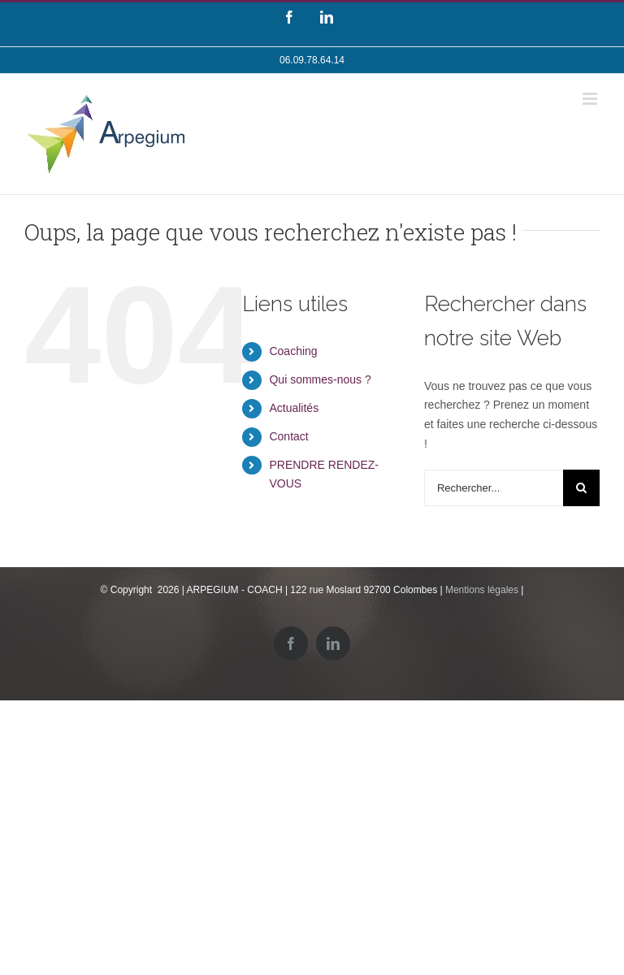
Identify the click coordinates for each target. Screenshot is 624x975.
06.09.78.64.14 (312, 60)
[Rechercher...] (493, 488)
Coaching (293, 351)
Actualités (293, 407)
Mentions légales (481, 590)
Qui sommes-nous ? (319, 379)
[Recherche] (581, 488)
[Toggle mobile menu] (591, 98)
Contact (288, 436)
